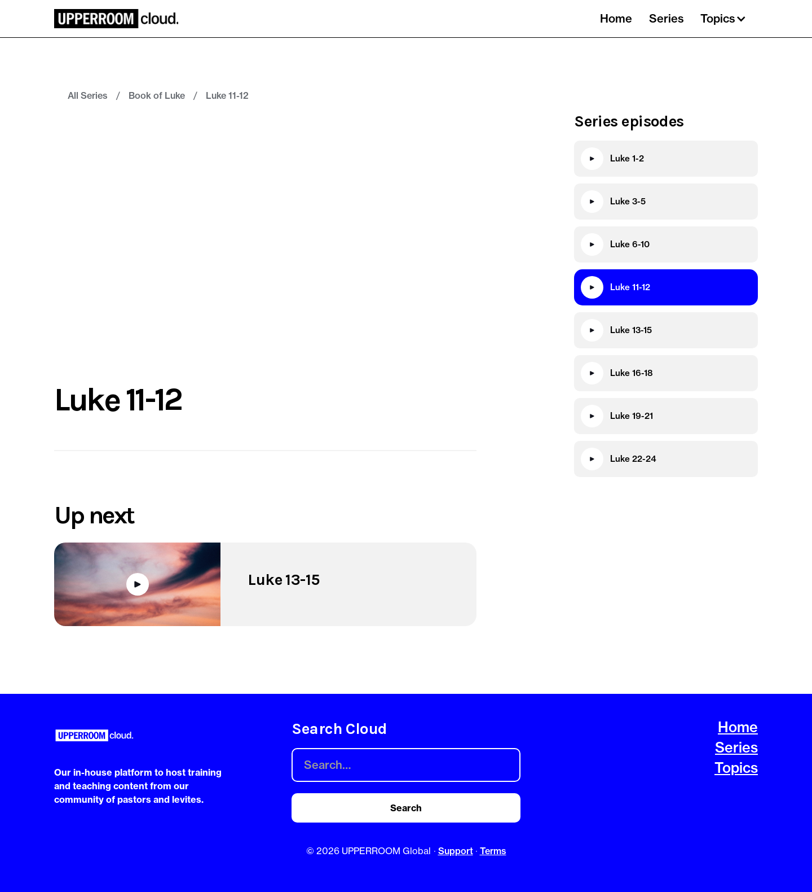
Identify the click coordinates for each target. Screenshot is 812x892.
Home (616, 18)
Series (666, 18)
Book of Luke (157, 95)
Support (455, 850)
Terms (493, 850)
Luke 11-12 (227, 95)
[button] (725, 19)
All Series (88, 95)
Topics (736, 767)
